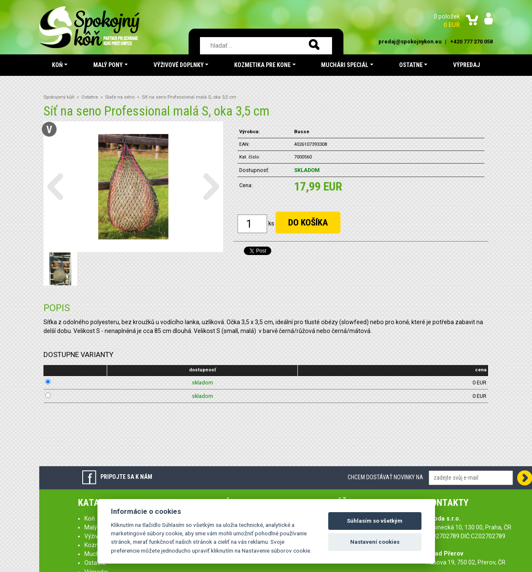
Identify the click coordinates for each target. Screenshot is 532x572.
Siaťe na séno (120, 97)
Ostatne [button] (411, 65)
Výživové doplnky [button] (179, 65)
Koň (89, 518)
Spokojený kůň (58, 97)
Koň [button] (57, 65)
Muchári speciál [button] (344, 65)
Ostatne (89, 97)
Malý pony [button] (108, 65)
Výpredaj (466, 65)
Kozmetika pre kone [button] (262, 65)
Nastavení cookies (375, 542)
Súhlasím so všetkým (374, 521)
